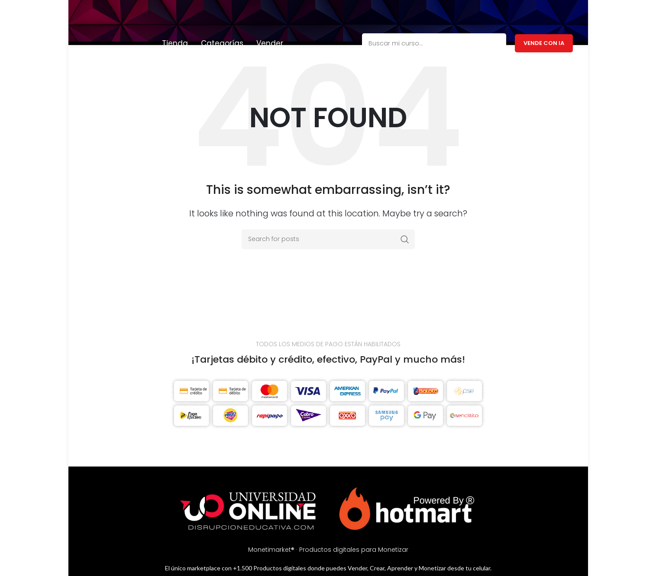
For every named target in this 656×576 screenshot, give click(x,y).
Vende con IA (544, 14)
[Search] (328, 222)
